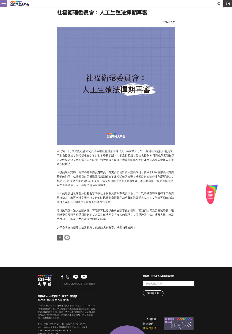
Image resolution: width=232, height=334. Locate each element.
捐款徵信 (148, 323)
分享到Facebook (60, 237)
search (219, 3)
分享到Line (67, 237)
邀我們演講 (149, 328)
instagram (68, 277)
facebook (62, 277)
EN (227, 3)
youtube (84, 277)
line (75, 277)
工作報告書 (149, 319)
